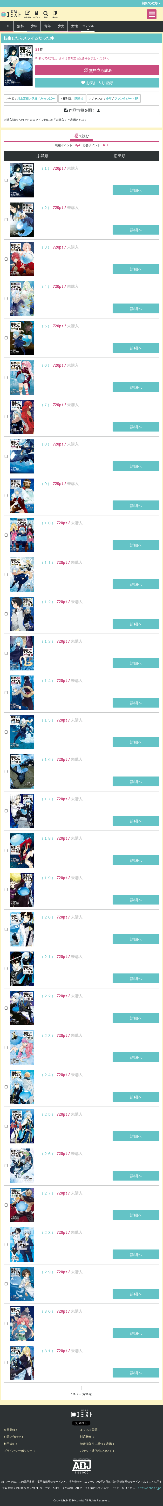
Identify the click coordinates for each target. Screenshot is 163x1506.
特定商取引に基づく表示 (96, 1444)
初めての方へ (151, 3)
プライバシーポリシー (18, 1451)
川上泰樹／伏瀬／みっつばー (36, 98)
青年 (47, 26)
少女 (61, 26)
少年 (34, 26)
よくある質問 (88, 1430)
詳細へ (136, 190)
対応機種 (86, 1437)
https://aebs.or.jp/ (149, 1488)
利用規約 (9, 1444)
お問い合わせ (12, 1437)
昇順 (44, 156)
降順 (121, 156)
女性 (74, 26)
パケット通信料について (96, 1451)
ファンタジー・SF (126, 98)
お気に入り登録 (99, 82)
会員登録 (9, 1430)
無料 (20, 26)
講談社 (79, 98)
